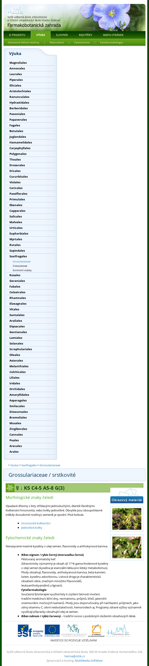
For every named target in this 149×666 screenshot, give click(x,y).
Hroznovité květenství (35, 523)
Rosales (14, 275)
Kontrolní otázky (22, 270)
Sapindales (17, 251)
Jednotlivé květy (31, 528)
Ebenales (15, 205)
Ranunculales (19, 97)
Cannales (16, 434)
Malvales (15, 222)
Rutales (14, 245)
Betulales (16, 131)
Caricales (15, 188)
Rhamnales (17, 298)
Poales (14, 440)
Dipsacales (17, 326)
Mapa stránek (113, 35)
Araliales (15, 321)
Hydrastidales (19, 102)
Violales (14, 182)
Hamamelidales (20, 142)
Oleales (14, 355)
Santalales (16, 315)
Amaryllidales (19, 395)
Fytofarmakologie (111, 42)
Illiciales (15, 85)
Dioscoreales (18, 412)
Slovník (62, 35)
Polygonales (17, 154)
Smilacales (17, 406)
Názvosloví (57, 42)
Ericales (14, 171)
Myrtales (15, 239)
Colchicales (17, 372)
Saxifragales (18, 256)
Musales (15, 423)
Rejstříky (85, 35)
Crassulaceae (20, 265)
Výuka (40, 35)
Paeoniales (17, 114)
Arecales (15, 446)
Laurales (15, 74)
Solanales (16, 343)
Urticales (15, 228)
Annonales (17, 68)
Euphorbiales (18, 233)
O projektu (17, 35)
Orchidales (17, 389)
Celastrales (17, 292)
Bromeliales (18, 417)
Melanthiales (18, 366)
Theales (15, 159)
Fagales (14, 125)
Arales (13, 452)
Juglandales (17, 137)
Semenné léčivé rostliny (23, 42)
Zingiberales (18, 429)
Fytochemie (82, 42)
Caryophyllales (19, 148)
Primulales (17, 199)
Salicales (15, 216)
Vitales (14, 309)
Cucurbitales (18, 176)
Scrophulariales (20, 349)
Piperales (16, 80)
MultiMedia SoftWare (89, 660)
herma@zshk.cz (74, 656)
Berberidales (18, 108)
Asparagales (18, 400)
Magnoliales (18, 63)
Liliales (14, 378)
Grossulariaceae (22, 261)
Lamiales (15, 338)
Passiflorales (18, 194)
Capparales (17, 211)
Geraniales (17, 281)
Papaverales (18, 120)
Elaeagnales (17, 304)
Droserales (17, 165)
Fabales (14, 286)
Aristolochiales (20, 91)
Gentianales (18, 332)
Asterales (16, 360)
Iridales (14, 383)
